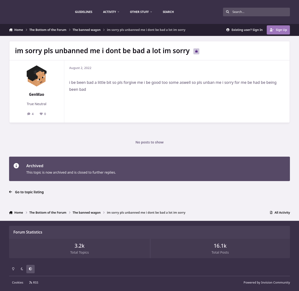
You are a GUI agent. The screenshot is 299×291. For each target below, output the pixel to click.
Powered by (267, 282)
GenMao (36, 94)
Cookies (17, 282)
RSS (33, 282)
